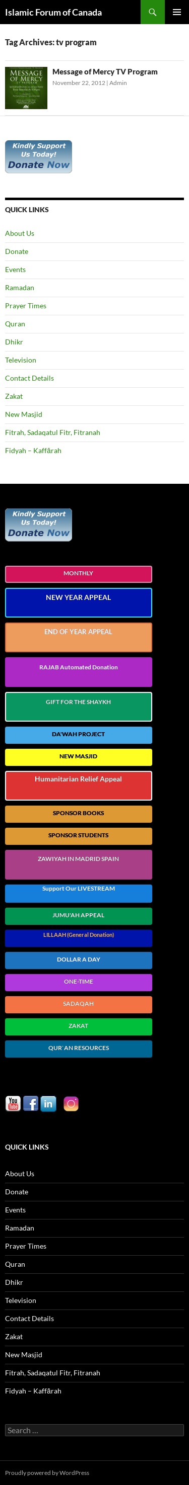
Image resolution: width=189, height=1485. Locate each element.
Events (15, 269)
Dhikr (14, 341)
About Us (19, 233)
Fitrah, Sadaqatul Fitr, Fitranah (52, 432)
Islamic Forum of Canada (53, 12)
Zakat (14, 396)
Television (20, 360)
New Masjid (23, 414)
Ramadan (19, 287)
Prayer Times (25, 305)
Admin (118, 82)
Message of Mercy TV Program (105, 71)
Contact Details (29, 378)
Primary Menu (177, 12)
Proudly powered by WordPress (47, 1472)
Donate (16, 251)
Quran (15, 323)
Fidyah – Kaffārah (33, 450)
